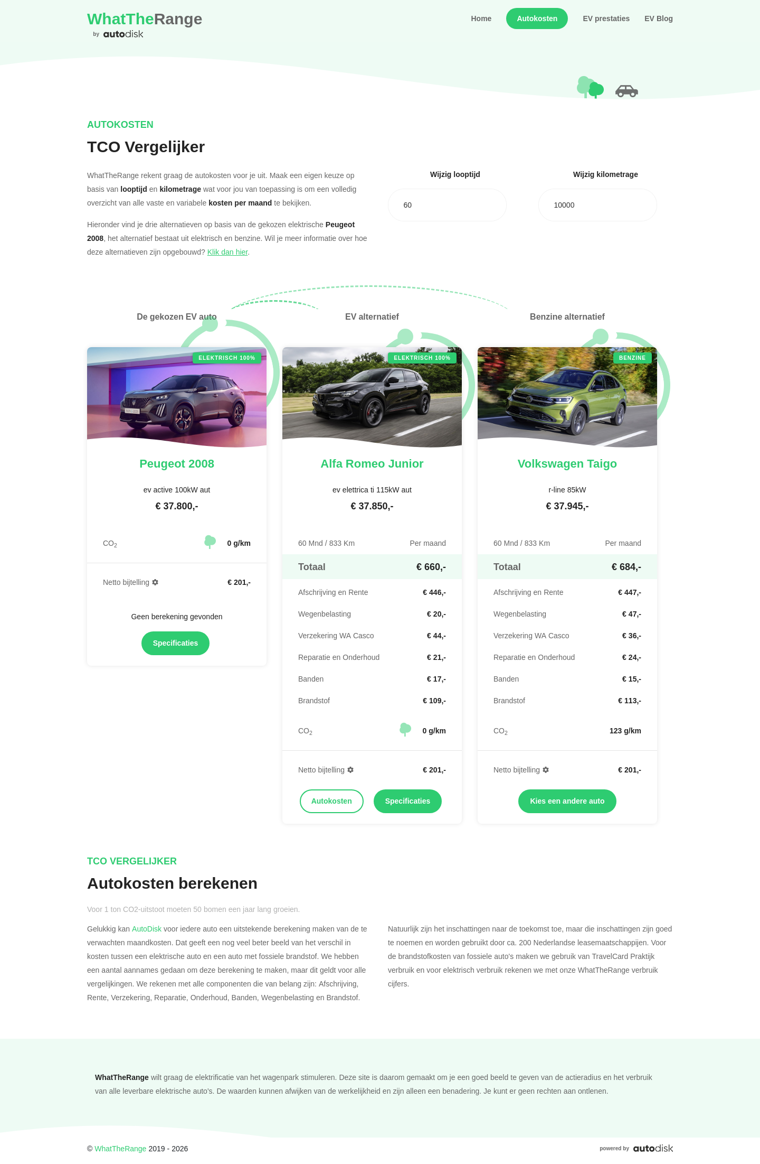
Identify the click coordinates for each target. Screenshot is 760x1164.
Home (481, 18)
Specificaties (175, 643)
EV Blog (658, 18)
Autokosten (537, 18)
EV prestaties (606, 18)
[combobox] (447, 205)
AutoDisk (147, 929)
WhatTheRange (120, 1148)
